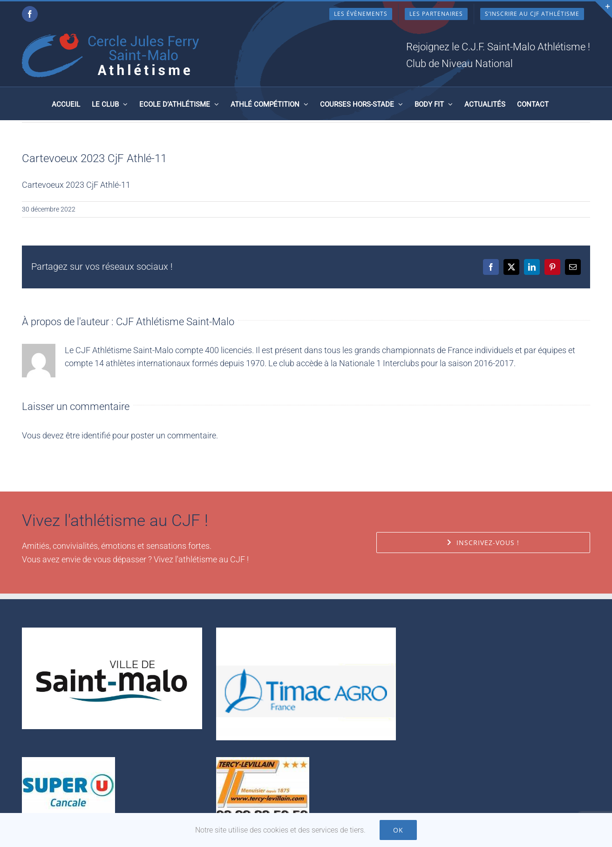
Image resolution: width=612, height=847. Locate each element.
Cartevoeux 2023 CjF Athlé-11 (76, 185)
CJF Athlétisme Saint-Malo (175, 322)
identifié (96, 435)
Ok (398, 830)
